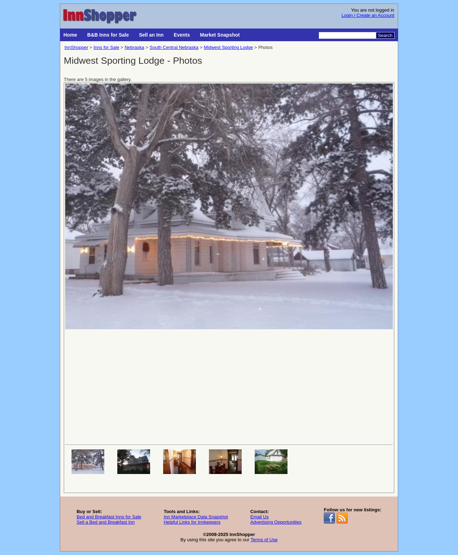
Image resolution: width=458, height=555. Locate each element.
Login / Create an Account (367, 15)
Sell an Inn (151, 35)
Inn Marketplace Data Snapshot (196, 516)
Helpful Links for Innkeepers (192, 522)
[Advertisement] (229, 386)
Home (70, 35)
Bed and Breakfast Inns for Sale (108, 516)
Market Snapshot (220, 35)
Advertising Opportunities (275, 522)
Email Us (259, 516)
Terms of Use (264, 539)
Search (385, 35)
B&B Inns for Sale (108, 35)
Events (182, 35)
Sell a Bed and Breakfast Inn (105, 522)
